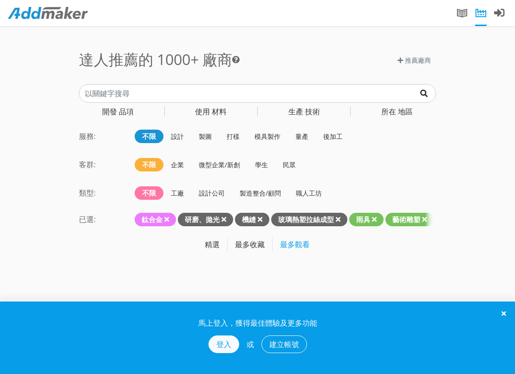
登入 (223, 344)
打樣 (233, 136)
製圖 (205, 136)
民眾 (289, 164)
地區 (397, 111)
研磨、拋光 (202, 219)
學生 (261, 164)
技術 (304, 111)
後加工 (333, 136)
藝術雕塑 (406, 219)
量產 (301, 136)
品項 (118, 111)
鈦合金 (152, 219)
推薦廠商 (414, 60)
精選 (212, 244)
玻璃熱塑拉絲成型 (306, 219)
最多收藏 (250, 244)
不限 (149, 136)
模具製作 (267, 136)
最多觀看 (295, 244)
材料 (211, 111)
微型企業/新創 (219, 164)
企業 (177, 164)
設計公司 (212, 193)
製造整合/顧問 (260, 193)
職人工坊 (309, 193)
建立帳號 (284, 344)
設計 (177, 136)
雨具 (363, 219)
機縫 (249, 219)
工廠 (177, 193)
